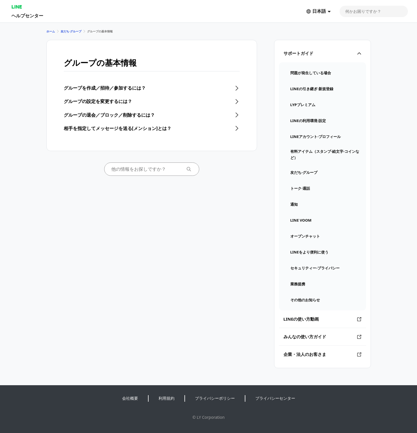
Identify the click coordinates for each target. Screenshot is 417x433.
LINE (16, 7)
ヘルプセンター (27, 15)
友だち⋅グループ (71, 31)
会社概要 (130, 398)
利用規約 (166, 398)
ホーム (50, 31)
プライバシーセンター (275, 398)
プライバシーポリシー (215, 398)
